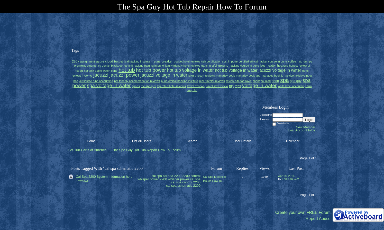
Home (91, 141)
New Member (305, 127)
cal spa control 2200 (185, 182)
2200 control (191, 176)
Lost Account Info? (301, 130)
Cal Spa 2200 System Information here (104, 177)
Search (192, 141)
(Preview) (82, 180)
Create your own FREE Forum (303, 212)
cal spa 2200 (172, 176)
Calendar (292, 141)
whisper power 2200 (152, 179)
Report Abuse (318, 218)
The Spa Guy (290, 178)
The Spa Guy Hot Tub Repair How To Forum (146, 150)
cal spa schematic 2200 (183, 185)
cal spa (156, 176)
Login (309, 120)
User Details (242, 141)
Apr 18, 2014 (286, 175)
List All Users (141, 141)
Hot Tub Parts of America (87, 150)
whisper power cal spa (184, 179)
